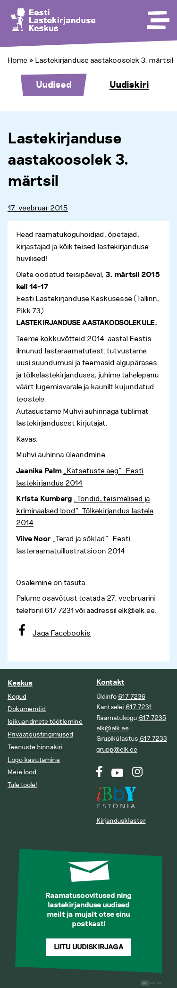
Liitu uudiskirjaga (89, 947)
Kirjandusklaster (121, 821)
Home (17, 60)
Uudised (54, 85)
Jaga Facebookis (62, 633)
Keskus (20, 683)
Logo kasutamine (34, 760)
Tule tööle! (22, 785)
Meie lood (22, 772)
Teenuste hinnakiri (35, 747)
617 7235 (152, 718)
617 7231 (139, 707)
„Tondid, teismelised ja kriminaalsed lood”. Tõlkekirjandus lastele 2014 (84, 510)
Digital (151, 983)
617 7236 (131, 697)
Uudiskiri (129, 85)
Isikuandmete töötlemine (45, 722)
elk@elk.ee (112, 728)
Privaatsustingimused (40, 734)
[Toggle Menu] (157, 17)
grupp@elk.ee (116, 749)
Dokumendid (27, 709)
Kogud (17, 697)
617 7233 (153, 739)
